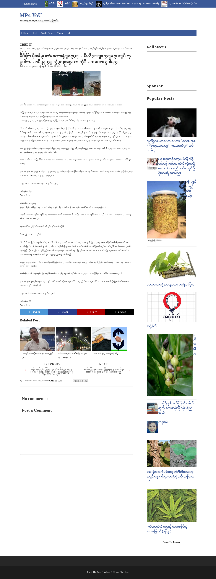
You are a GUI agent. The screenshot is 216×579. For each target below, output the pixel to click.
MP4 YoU (31, 15)
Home (26, 33)
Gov (65, 66)
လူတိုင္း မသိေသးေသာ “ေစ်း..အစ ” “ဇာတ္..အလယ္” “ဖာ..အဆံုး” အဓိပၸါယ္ (134, 3)
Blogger (176, 542)
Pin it (92, 311)
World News (47, 33)
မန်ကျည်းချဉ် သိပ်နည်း (89, 3)
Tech (35, 33)
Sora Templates (103, 572)
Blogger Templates (121, 572)
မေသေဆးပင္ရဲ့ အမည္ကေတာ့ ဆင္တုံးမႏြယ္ (170, 284)
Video (60, 33)
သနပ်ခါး (163, 422)
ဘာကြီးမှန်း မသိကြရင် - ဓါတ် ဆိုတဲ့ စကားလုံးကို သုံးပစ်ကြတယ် (175, 407)
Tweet (34, 311)
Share (63, 311)
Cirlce (120, 311)
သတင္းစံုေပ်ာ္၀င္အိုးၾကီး (35, 66)
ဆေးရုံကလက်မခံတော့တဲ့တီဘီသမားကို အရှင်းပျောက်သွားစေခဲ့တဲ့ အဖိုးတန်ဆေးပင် (170, 476)
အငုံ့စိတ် (70, 3)
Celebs (70, 33)
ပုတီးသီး (55, 3)
